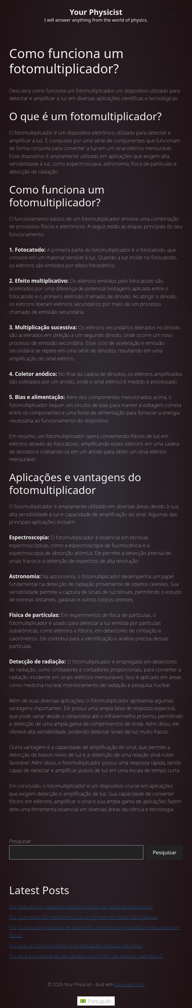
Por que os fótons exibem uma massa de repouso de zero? (75, 945)
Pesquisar (20, 841)
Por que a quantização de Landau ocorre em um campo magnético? (86, 955)
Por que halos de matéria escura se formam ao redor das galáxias (83, 916)
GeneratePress (129, 984)
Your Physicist (96, 12)
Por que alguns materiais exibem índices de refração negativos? (80, 906)
